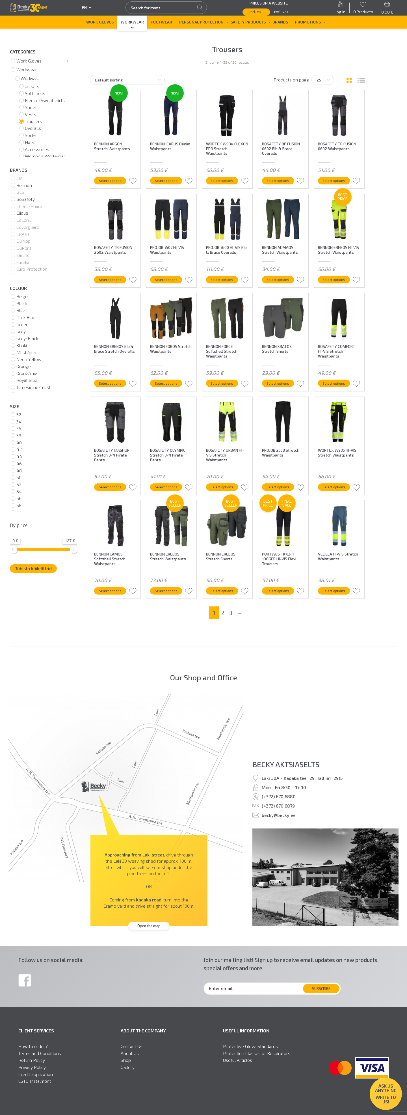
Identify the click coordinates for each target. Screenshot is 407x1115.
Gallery (128, 1075)
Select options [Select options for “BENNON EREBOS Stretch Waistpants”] (169, 597)
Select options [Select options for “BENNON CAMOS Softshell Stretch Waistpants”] (113, 597)
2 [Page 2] (222, 620)
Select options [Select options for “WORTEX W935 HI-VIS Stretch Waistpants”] (337, 492)
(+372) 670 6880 (279, 804)
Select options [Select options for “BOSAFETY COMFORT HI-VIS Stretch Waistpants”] (337, 388)
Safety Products (248, 22)
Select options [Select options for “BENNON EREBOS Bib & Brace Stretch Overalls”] (113, 388)
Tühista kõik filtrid (33, 568)
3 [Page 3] (230, 620)
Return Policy (31, 1068)
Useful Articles (237, 1068)
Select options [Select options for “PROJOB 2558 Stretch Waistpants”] (281, 492)
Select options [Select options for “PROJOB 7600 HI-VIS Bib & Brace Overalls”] (225, 284)
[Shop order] (127, 80)
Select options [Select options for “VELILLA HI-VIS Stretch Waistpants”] (337, 597)
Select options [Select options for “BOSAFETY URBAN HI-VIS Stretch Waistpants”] (225, 492)
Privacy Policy (32, 1075)
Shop (126, 1068)
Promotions (308, 22)
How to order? (33, 1054)
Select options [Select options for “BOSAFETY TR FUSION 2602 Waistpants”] (113, 284)
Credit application (35, 1082)
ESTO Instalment (34, 1089)
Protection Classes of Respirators (256, 1061)
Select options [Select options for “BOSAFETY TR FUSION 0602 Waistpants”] (337, 179)
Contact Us (131, 1054)
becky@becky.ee (279, 822)
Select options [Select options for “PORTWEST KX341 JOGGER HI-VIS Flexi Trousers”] (281, 597)
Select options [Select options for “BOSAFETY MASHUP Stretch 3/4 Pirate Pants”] (113, 492)
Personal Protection (201, 22)
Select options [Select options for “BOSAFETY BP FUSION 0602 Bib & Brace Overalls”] (281, 179)
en (86, 8)
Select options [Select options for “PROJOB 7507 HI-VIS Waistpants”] (169, 284)
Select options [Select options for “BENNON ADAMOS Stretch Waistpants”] (281, 284)
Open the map (149, 933)
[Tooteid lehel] (322, 80)
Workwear (132, 22)
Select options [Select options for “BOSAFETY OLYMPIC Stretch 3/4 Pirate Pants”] (169, 492)
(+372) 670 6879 (278, 813)
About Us (130, 1061)
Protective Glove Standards (250, 1054)
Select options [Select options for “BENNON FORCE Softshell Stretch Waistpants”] (225, 388)
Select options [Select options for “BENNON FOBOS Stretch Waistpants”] (169, 388)
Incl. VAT (256, 12)
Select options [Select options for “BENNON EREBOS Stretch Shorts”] (225, 597)
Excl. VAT (281, 12)
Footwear (161, 22)
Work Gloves (100, 22)
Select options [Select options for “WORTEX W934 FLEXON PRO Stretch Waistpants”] (225, 179)
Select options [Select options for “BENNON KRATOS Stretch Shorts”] (281, 388)
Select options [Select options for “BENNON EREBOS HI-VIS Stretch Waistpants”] (337, 284)
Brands (280, 22)
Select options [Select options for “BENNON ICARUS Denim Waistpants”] (169, 179)
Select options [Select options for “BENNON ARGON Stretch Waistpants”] (113, 179)
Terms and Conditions (39, 1061)
